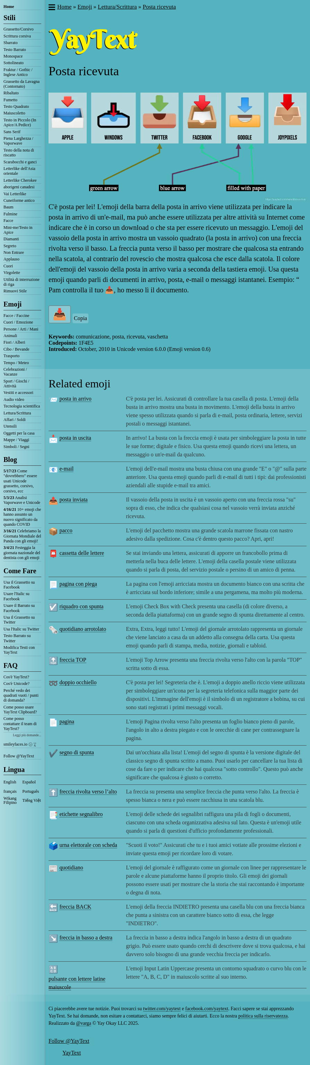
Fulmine (10, 214)
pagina (66, 721)
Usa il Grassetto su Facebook (19, 585)
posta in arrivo (75, 399)
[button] (51, 7)
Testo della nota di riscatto (18, 152)
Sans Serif (11, 131)
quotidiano (71, 867)
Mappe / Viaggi (16, 439)
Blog (10, 459)
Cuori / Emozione (18, 322)
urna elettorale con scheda (88, 845)
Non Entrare (13, 252)
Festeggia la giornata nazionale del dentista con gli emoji (21, 552)
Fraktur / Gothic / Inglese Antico (18, 72)
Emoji (12, 304)
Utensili (10, 426)
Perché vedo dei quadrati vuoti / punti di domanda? (20, 695)
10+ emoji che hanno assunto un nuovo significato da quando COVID (22, 517)
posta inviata (73, 500)
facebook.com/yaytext (206, 1008)
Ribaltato (11, 93)
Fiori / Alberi (14, 342)
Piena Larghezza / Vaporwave (18, 141)
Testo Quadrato (16, 106)
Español (29, 782)
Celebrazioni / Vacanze (15, 372)
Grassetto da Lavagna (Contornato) (21, 84)
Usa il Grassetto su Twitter (19, 620)
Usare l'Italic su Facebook (16, 596)
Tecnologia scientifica (21, 406)
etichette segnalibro (81, 814)
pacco (65, 530)
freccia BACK (75, 907)
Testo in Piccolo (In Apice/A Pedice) (19, 122)
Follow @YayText (18, 756)
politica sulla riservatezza (262, 1016)
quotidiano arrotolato (82, 629)
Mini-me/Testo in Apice (17, 230)
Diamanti (11, 239)
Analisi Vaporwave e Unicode (21, 500)
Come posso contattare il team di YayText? (20, 723)
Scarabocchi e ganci (20, 162)
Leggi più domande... (27, 735)
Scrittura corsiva (17, 36)
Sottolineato (13, 62)
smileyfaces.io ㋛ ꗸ (19, 744)
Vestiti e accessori (18, 392)
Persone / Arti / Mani (20, 329)
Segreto (9, 245)
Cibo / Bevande (16, 349)
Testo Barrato (14, 49)
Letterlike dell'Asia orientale (19, 171)
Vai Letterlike (14, 193)
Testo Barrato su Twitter (17, 638)
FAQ (10, 665)
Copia (80, 318)
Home (8, 6)
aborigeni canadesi (19, 186)
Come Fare (19, 571)
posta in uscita (75, 438)
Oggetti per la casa (19, 433)
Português (31, 791)
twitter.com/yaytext (162, 1008)
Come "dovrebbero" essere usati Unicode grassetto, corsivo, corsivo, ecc (20, 481)
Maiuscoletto (14, 113)
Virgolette (11, 272)
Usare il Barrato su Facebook (19, 608)
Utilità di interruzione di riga (21, 282)
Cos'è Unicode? (16, 683)
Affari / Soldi (14, 419)
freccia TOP (72, 660)
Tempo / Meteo (16, 362)
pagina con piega (78, 584)
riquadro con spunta (81, 606)
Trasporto (11, 355)
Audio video (13, 399)
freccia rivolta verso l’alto (88, 792)
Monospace (13, 56)
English (9, 782)
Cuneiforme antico (19, 200)
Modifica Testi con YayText (19, 650)
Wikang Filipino (10, 800)
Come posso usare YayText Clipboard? (20, 709)
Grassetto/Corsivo (18, 29)
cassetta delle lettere (81, 553)
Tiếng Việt (32, 800)
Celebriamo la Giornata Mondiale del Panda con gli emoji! (22, 536)
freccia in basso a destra (85, 938)
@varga (83, 1023)
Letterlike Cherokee (20, 180)
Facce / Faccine (16, 315)
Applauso (11, 259)
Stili (9, 18)
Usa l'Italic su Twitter (21, 629)
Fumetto (10, 99)
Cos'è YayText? (16, 677)
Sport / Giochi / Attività (16, 383)
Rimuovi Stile (15, 291)
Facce (8, 220)
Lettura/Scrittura (17, 413)
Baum (8, 207)
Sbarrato (10, 42)
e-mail (66, 469)
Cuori (8, 266)
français (10, 791)
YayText (71, 1053)
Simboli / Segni (16, 446)
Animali (10, 335)
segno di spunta (76, 752)
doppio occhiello (77, 682)
